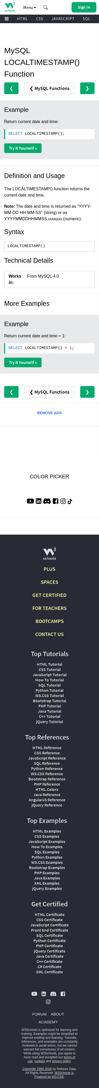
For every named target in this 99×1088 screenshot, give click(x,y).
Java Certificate (49, 956)
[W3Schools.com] (49, 556)
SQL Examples (47, 851)
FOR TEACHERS (49, 608)
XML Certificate (49, 971)
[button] (45, 7)
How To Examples (47, 846)
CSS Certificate (49, 919)
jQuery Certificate (49, 950)
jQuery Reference (47, 805)
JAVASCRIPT (63, 18)
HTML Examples (47, 831)
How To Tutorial (49, 679)
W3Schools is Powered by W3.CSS (53, 1075)
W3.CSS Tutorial (49, 695)
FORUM (39, 1014)
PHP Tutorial (49, 705)
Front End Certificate (49, 930)
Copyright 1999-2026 (37, 1069)
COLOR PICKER (49, 476)
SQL (86, 18)
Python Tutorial (49, 690)
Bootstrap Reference (46, 778)
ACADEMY (48, 1022)
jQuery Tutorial (49, 721)
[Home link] (10, 7)
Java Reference (46, 794)
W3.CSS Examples (47, 862)
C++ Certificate (49, 961)
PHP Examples (47, 872)
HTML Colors (47, 789)
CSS (39, 18)
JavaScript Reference (47, 758)
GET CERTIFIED (49, 595)
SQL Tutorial (49, 685)
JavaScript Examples (46, 841)
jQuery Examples (47, 888)
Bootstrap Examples (47, 867)
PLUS (49, 569)
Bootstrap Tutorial (49, 700)
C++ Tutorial (49, 716)
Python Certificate (49, 940)
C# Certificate (49, 966)
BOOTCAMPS (50, 621)
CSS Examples (46, 836)
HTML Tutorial (49, 664)
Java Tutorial (49, 711)
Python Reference (47, 768)
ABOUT (57, 1014)
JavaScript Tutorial (50, 674)
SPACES (49, 582)
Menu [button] (29, 7)
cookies (39, 1061)
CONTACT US (49, 634)
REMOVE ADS (49, 413)
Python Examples (47, 857)
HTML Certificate (50, 914)
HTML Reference (46, 747)
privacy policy (61, 1061)
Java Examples (47, 878)
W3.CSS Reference (47, 773)
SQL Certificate (49, 935)
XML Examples (47, 883)
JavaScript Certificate (49, 924)
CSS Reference (47, 752)
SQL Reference (47, 763)
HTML (22, 18)
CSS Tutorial (50, 669)
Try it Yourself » (23, 148)
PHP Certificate (49, 945)
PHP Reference (47, 784)
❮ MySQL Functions (49, 88)
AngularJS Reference (47, 799)
